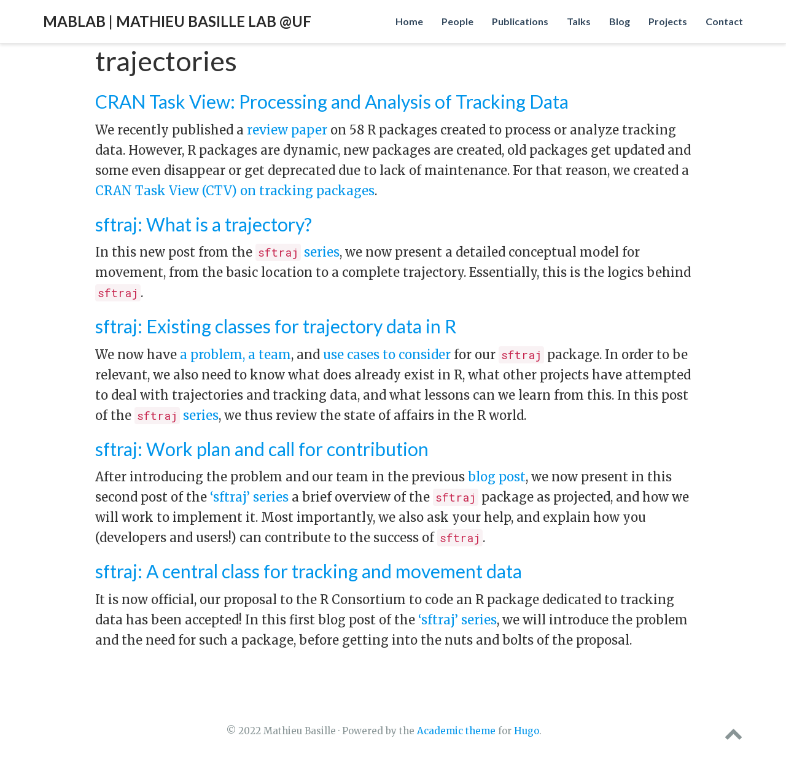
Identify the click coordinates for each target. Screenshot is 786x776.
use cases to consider (387, 354)
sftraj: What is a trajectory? (203, 224)
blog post (497, 476)
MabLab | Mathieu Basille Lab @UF (177, 21)
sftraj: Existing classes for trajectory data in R (275, 326)
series (297, 252)
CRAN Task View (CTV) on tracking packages (235, 190)
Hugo (526, 731)
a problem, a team (235, 354)
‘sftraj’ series (249, 497)
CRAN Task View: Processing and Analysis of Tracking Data (332, 101)
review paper (287, 130)
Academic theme (456, 731)
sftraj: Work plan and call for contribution (262, 449)
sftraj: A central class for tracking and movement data (308, 571)
